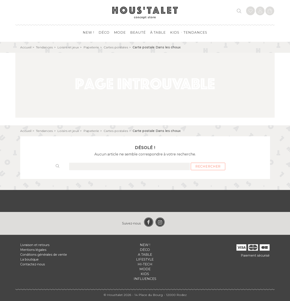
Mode (120, 32)
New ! (88, 32)
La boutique (29, 259)
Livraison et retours (34, 245)
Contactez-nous (32, 264)
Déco (104, 32)
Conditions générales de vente (43, 255)
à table (158, 32)
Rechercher (208, 166)
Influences (145, 279)
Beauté (138, 32)
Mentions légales (33, 250)
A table (145, 254)
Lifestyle (145, 259)
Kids (174, 32)
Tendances (195, 32)
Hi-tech (145, 264)
